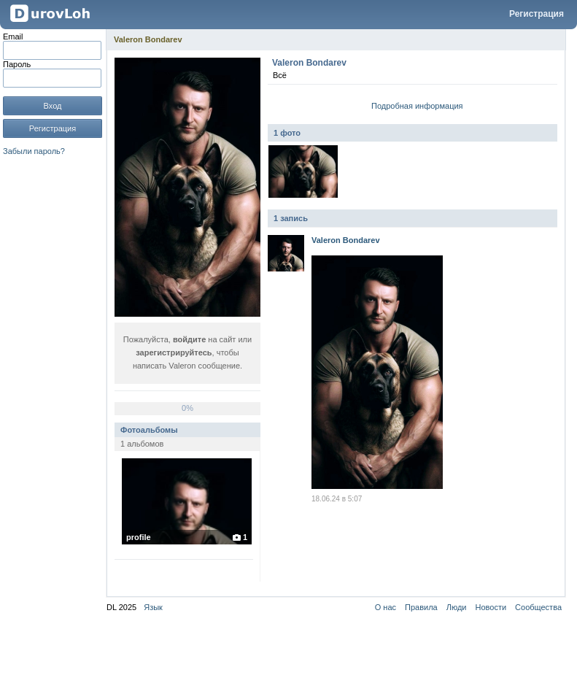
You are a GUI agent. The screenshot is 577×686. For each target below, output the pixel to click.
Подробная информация (417, 105)
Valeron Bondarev (148, 39)
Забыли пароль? (34, 151)
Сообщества (538, 607)
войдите (189, 339)
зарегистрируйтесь (174, 352)
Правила (421, 607)
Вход (53, 105)
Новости (491, 607)
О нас (385, 607)
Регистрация (536, 14)
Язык (153, 607)
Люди (456, 607)
